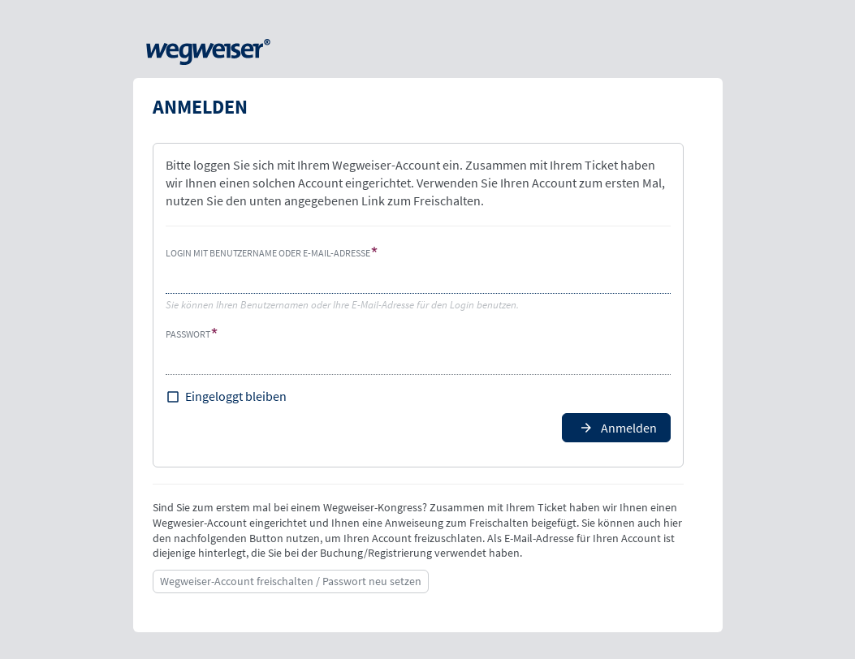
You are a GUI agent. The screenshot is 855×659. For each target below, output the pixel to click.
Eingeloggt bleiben (236, 396)
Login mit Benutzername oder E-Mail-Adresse (268, 253)
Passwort (188, 334)
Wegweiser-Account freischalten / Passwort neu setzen (290, 581)
